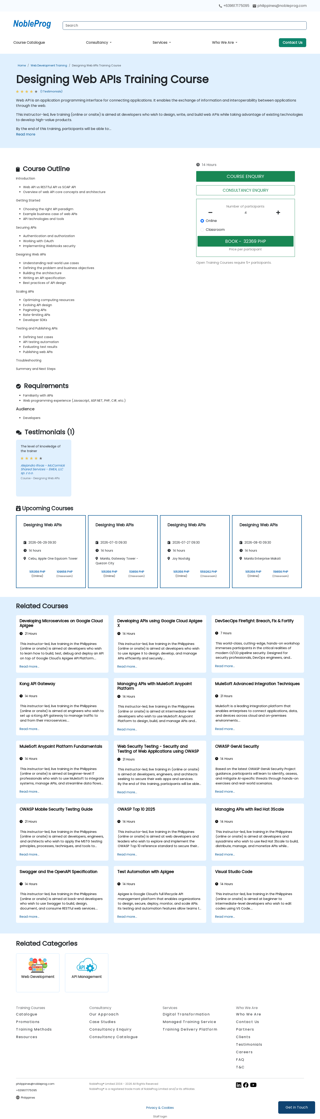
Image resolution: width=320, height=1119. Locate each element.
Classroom (215, 229)
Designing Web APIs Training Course (96, 65)
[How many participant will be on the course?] (245, 213)
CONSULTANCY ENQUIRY (245, 190)
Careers (244, 1052)
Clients (243, 1036)
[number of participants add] (279, 212)
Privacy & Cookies (160, 1107)
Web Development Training (49, 65)
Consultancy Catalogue (113, 1036)
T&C (240, 1067)
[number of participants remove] (212, 212)
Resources (26, 1036)
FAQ (240, 1059)
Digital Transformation (186, 1014)
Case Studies (102, 1021)
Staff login (160, 1116)
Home (22, 65)
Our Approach (104, 1014)
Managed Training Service (189, 1021)
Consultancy (97, 42)
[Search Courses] (185, 25)
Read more (25, 134)
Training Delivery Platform (190, 1029)
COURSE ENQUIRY (245, 176)
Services (160, 42)
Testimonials (249, 1044)
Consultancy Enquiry (110, 1029)
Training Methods (34, 1029)
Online (211, 220)
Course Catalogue (29, 42)
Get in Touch (297, 1107)
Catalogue (26, 1014)
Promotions (28, 1021)
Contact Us (292, 42)
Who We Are (223, 42)
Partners (245, 1029)
